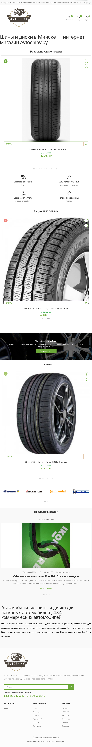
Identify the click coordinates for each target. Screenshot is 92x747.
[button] (87, 18)
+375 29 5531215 (35, 695)
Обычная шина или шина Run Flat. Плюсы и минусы (46, 576)
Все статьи (46, 519)
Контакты (37, 726)
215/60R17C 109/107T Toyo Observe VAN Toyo (46, 308)
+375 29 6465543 (14, 695)
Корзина (65, 726)
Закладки (65, 715)
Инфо (86, 3)
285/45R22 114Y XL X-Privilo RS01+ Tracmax (46, 462)
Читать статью (46, 588)
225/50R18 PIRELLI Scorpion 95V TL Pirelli (46, 149)
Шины (6, 708)
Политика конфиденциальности (46, 737)
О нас (35, 708)
